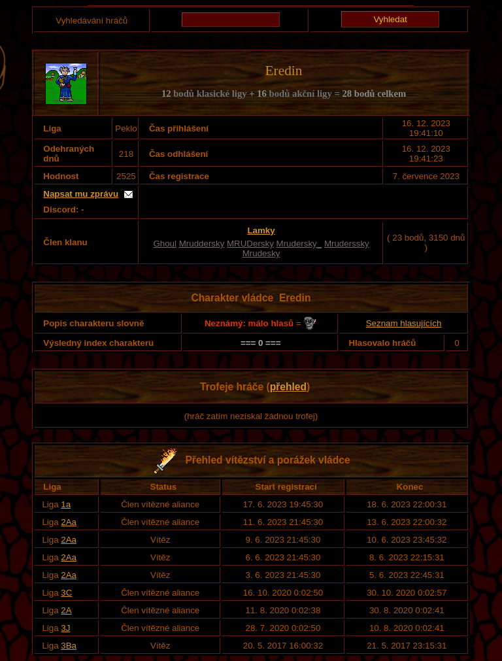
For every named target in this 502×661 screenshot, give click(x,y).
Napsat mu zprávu (80, 194)
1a (66, 504)
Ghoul (164, 243)
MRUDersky (250, 243)
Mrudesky (261, 253)
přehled (288, 386)
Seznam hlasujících (404, 323)
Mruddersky (202, 243)
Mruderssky (346, 243)
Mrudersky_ (299, 243)
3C (66, 593)
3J (65, 628)
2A (66, 610)
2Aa (68, 522)
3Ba (68, 646)
